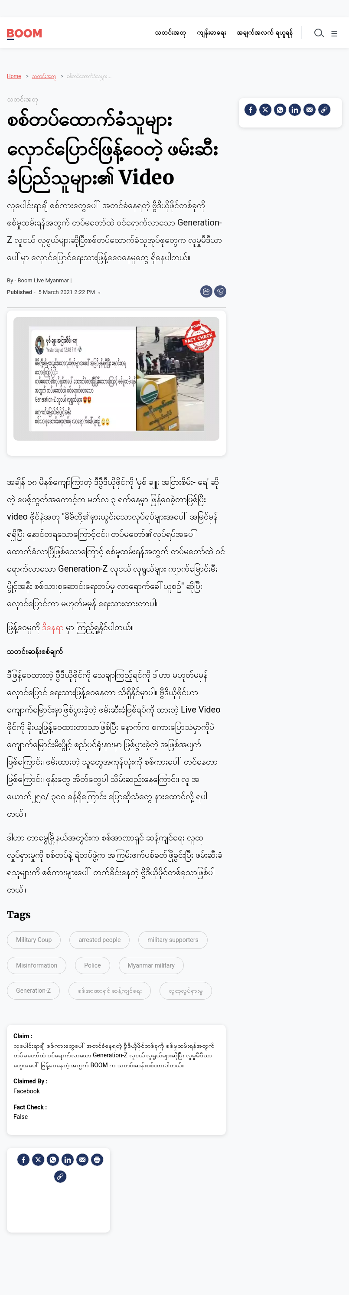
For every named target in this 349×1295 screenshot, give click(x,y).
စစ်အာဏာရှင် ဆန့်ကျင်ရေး (109, 987)
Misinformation (36, 962)
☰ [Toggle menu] (332, 34)
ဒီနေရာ (54, 624)
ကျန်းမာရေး (204, 32)
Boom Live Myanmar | (44, 278)
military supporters (172, 937)
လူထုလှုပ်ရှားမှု (186, 987)
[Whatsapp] (52, 1156)
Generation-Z (33, 987)
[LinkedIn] (67, 1156)
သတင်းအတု (163, 32)
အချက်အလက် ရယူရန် (258, 32)
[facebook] (23, 1156)
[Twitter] (38, 1156)
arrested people (99, 937)
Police (92, 962)
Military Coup (34, 937)
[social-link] (60, 1173)
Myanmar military (151, 962)
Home (14, 65)
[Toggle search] (313, 32)
